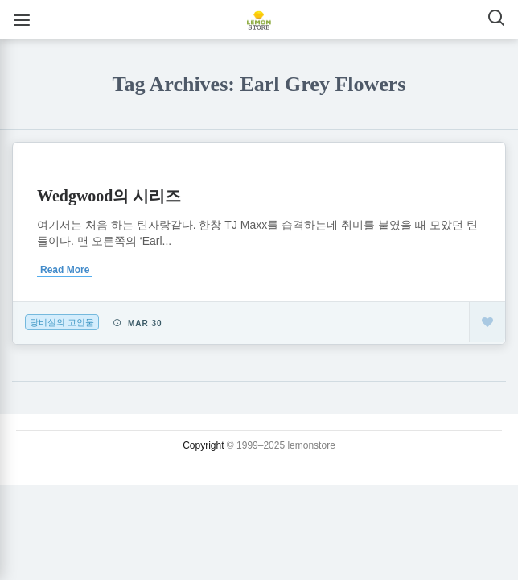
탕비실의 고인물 (62, 322)
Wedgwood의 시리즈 (109, 196)
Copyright (203, 445)
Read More (64, 270)
